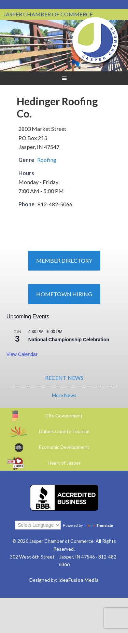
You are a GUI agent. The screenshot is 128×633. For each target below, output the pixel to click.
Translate (98, 525)
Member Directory (64, 260)
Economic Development (64, 447)
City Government (64, 415)
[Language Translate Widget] (38, 525)
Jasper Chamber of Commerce (95, 40)
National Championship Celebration (68, 339)
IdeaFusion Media (78, 580)
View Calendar (22, 354)
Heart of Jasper (64, 463)
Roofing (46, 159)
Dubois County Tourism (64, 431)
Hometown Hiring (64, 294)
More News (64, 395)
